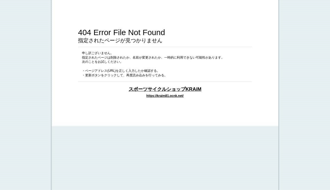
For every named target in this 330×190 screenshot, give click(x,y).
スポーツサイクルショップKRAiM (165, 89)
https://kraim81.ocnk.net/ (164, 96)
